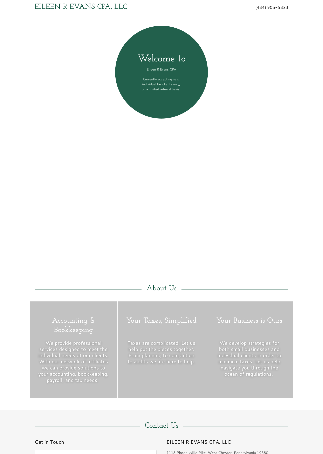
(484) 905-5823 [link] (271, 7)
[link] (126, 7)
